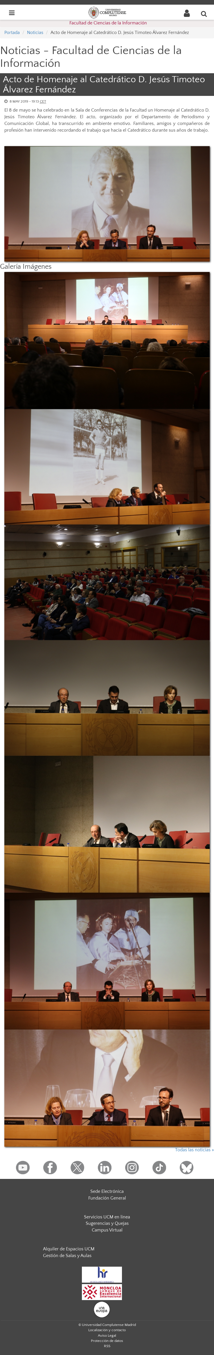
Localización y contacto (107, 1330)
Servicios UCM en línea (107, 1217)
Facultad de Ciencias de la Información (108, 23)
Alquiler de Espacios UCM (68, 1249)
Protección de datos (107, 1341)
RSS (107, 1346)
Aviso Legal (107, 1335)
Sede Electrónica (107, 1191)
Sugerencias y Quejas (107, 1223)
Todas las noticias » (194, 1149)
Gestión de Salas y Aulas (67, 1255)
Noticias (35, 32)
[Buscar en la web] (204, 13)
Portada (12, 32)
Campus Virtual (107, 1230)
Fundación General (107, 1198)
